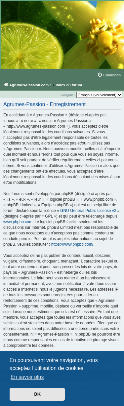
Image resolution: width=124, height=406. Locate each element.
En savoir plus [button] (27, 377)
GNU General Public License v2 (88, 210)
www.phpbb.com (17, 222)
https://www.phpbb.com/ (72, 244)
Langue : (68, 95)
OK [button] (37, 394)
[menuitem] (109, 75)
